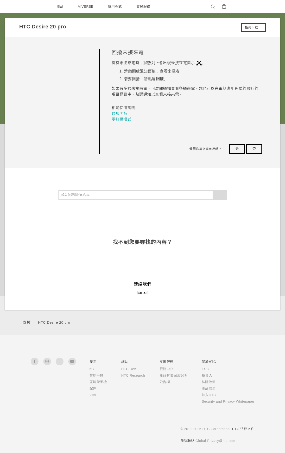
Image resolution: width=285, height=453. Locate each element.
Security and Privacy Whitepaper (225, 401)
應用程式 (116, 6)
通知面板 (119, 113)
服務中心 (160, 369)
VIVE (86, 395)
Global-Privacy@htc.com (214, 441)
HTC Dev (121, 369)
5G (84, 369)
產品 (60, 6)
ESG (199, 369)
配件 (85, 388)
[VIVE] (248, 6)
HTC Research (126, 375)
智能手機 (88, 375)
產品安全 (202, 388)
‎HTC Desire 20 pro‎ (55, 322)
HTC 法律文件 (243, 429)
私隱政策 (202, 382)
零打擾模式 (122, 119)
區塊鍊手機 (90, 382)
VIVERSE (86, 6)
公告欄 (158, 382)
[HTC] (36, 6)
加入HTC (203, 395)
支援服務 (144, 6)
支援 (26, 322)
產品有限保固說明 (167, 375)
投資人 (201, 375)
